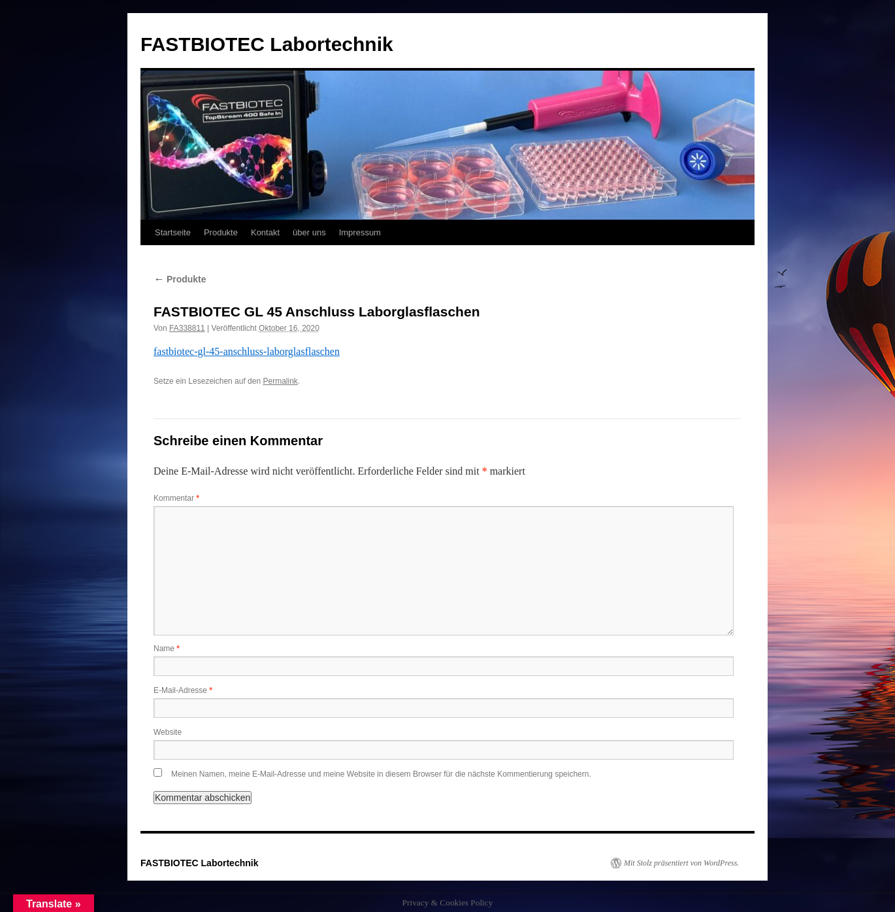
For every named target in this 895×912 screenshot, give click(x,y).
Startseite (173, 232)
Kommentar (176, 498)
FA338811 (187, 328)
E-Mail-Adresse (183, 690)
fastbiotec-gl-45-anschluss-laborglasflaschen (247, 351)
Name (167, 648)
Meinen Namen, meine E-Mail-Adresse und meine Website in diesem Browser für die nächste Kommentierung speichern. (381, 774)
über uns (309, 232)
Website (168, 732)
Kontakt (265, 232)
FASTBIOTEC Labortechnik (266, 44)
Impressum (360, 232)
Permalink (280, 381)
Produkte (221, 232)
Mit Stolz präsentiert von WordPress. (681, 863)
